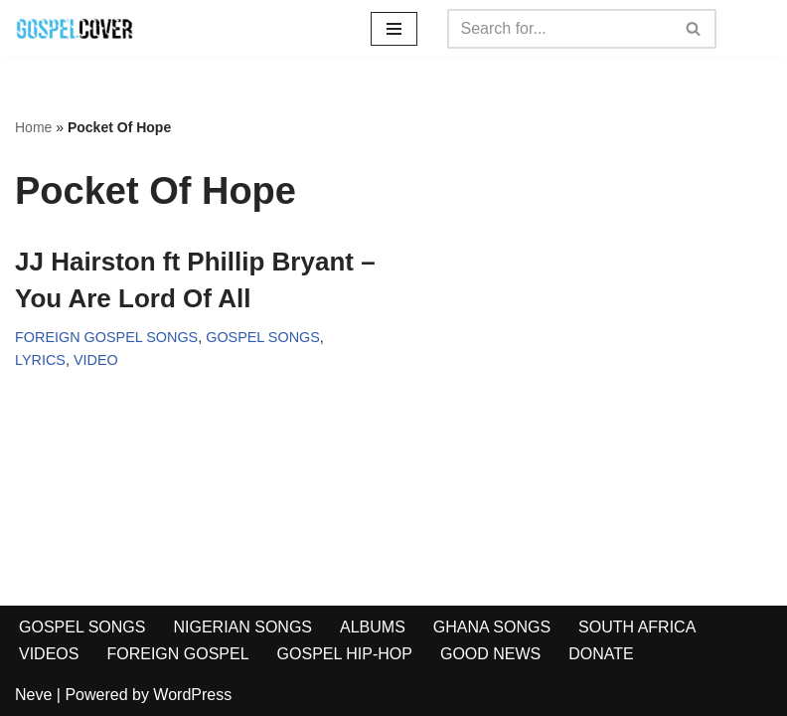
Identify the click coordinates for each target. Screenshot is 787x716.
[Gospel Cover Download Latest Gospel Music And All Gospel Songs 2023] (74, 28)
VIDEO (96, 360)
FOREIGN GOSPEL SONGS (106, 337)
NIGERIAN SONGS (242, 627)
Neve (33, 694)
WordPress (192, 694)
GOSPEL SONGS (263, 337)
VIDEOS (49, 653)
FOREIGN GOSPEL (177, 653)
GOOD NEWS (490, 653)
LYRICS (40, 360)
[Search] (559, 29)
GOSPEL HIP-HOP (344, 653)
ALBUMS (372, 627)
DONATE (600, 653)
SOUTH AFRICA (637, 627)
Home (33, 127)
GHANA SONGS (492, 627)
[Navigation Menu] (394, 29)
